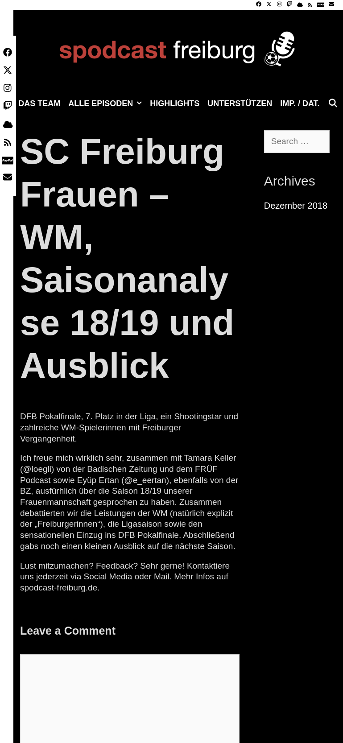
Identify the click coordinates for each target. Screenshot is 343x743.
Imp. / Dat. (299, 103)
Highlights (174, 103)
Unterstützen (239, 103)
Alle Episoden (107, 103)
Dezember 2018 (295, 206)
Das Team (39, 103)
